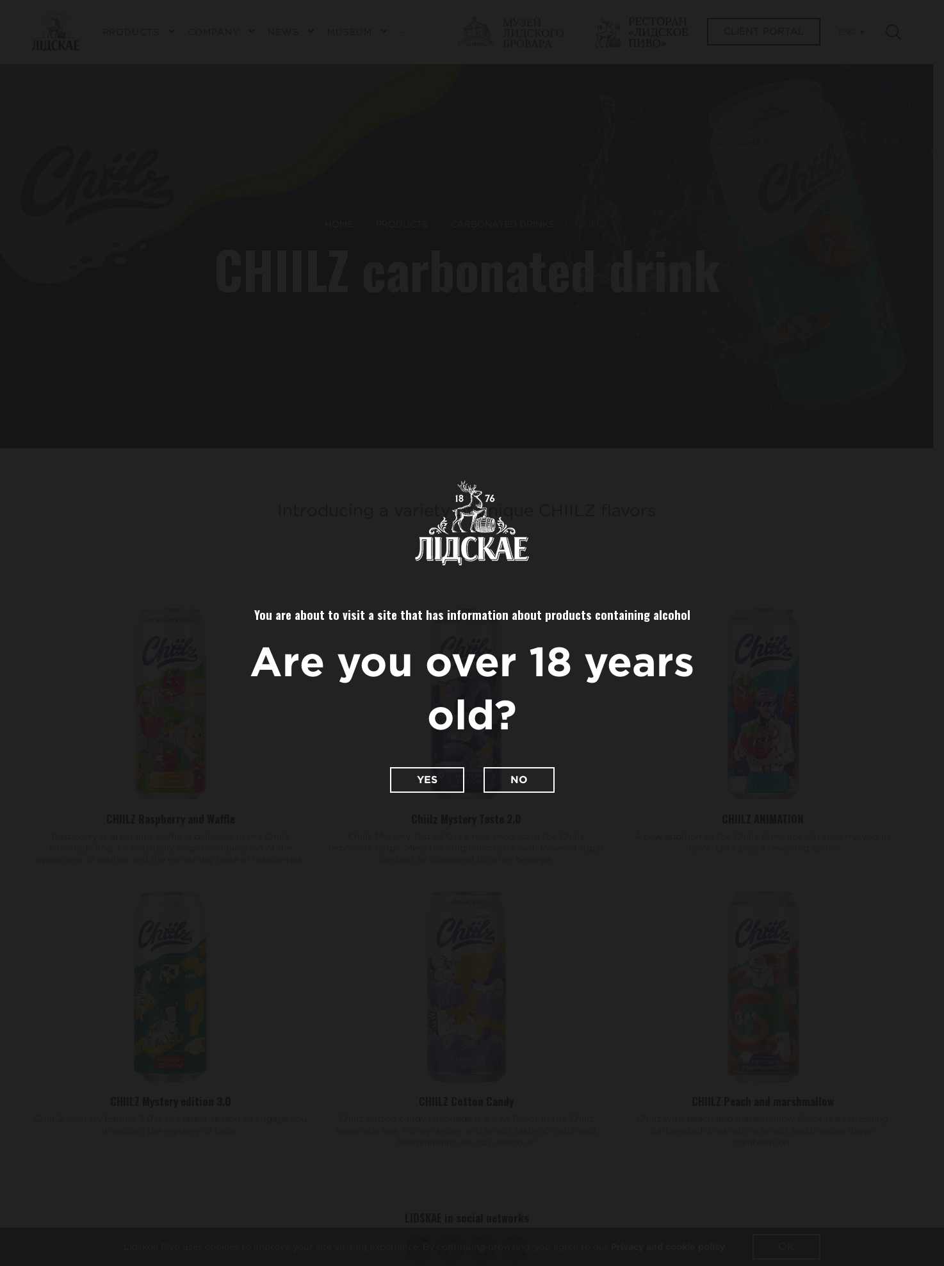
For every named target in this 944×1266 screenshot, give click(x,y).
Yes (427, 780)
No (519, 780)
